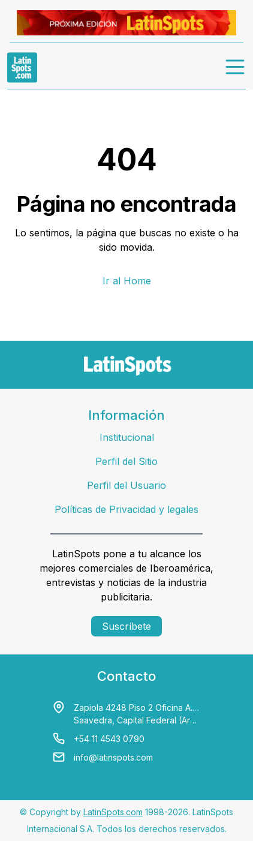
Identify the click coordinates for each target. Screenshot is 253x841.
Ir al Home (127, 281)
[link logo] (22, 67)
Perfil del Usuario (126, 485)
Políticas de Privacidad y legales (126, 509)
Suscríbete (126, 626)
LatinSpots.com (113, 812)
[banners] (126, 22)
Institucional (127, 437)
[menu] (235, 67)
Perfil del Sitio (126, 461)
